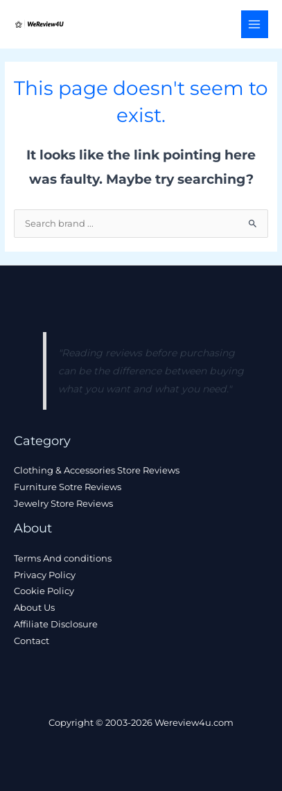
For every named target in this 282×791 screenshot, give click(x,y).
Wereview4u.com (194, 723)
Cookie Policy (44, 591)
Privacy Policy (45, 575)
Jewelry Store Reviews (63, 503)
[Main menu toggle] (254, 23)
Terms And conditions (63, 558)
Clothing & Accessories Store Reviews (96, 470)
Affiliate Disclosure (56, 624)
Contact (31, 641)
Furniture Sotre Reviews (67, 487)
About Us (34, 607)
